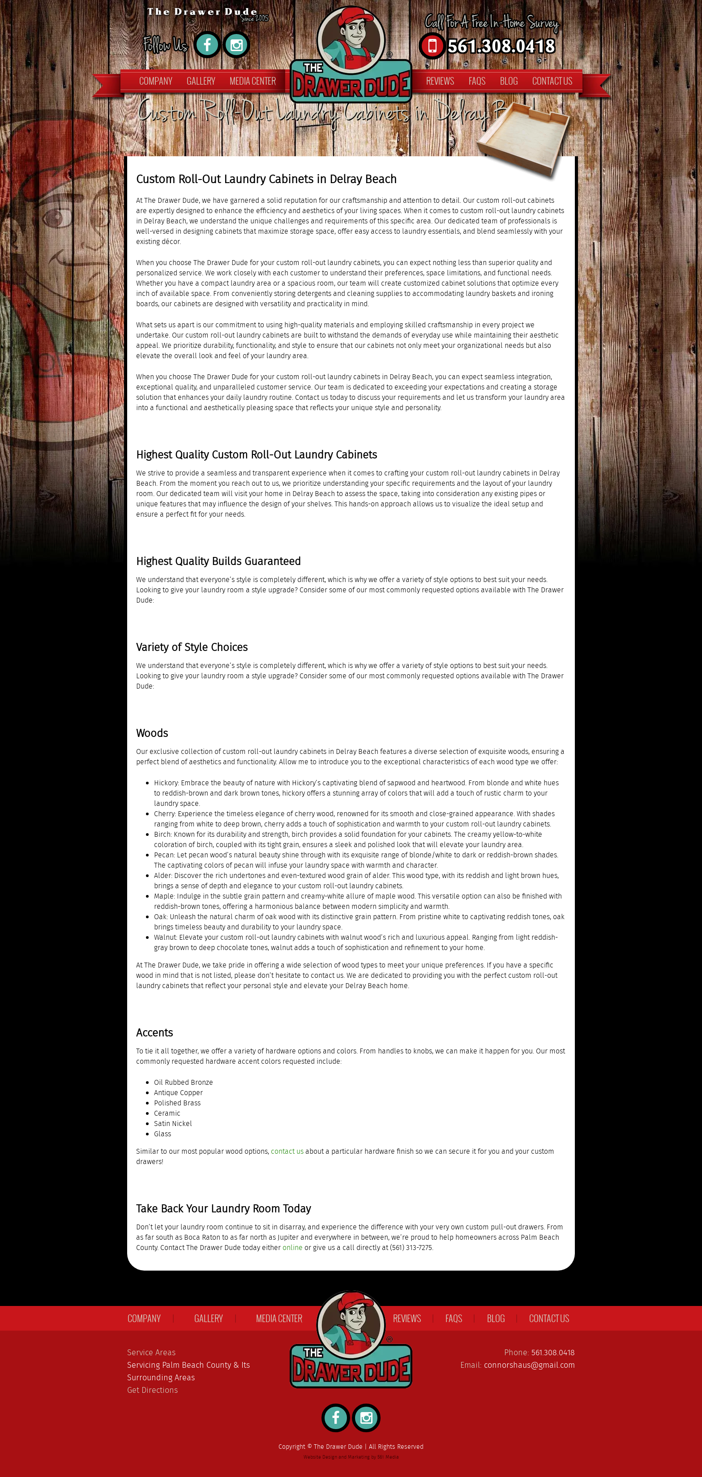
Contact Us (552, 81)
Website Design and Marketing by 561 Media (351, 1457)
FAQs (477, 81)
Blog (509, 81)
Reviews (440, 81)
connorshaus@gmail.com (529, 1365)
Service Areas (151, 1353)
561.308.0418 (553, 1353)
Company (155, 81)
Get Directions (152, 1390)
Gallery (201, 81)
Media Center (253, 81)
